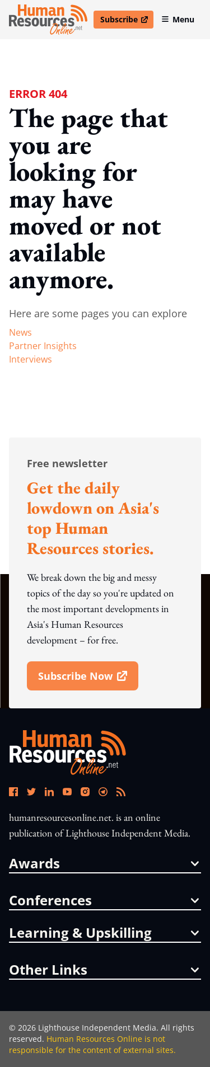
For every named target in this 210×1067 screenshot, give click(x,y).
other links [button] (104, 970)
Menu (177, 19)
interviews (30, 359)
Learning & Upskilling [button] (104, 933)
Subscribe (126, 21)
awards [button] (104, 863)
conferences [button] (104, 900)
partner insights (43, 346)
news (20, 332)
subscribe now (88, 679)
